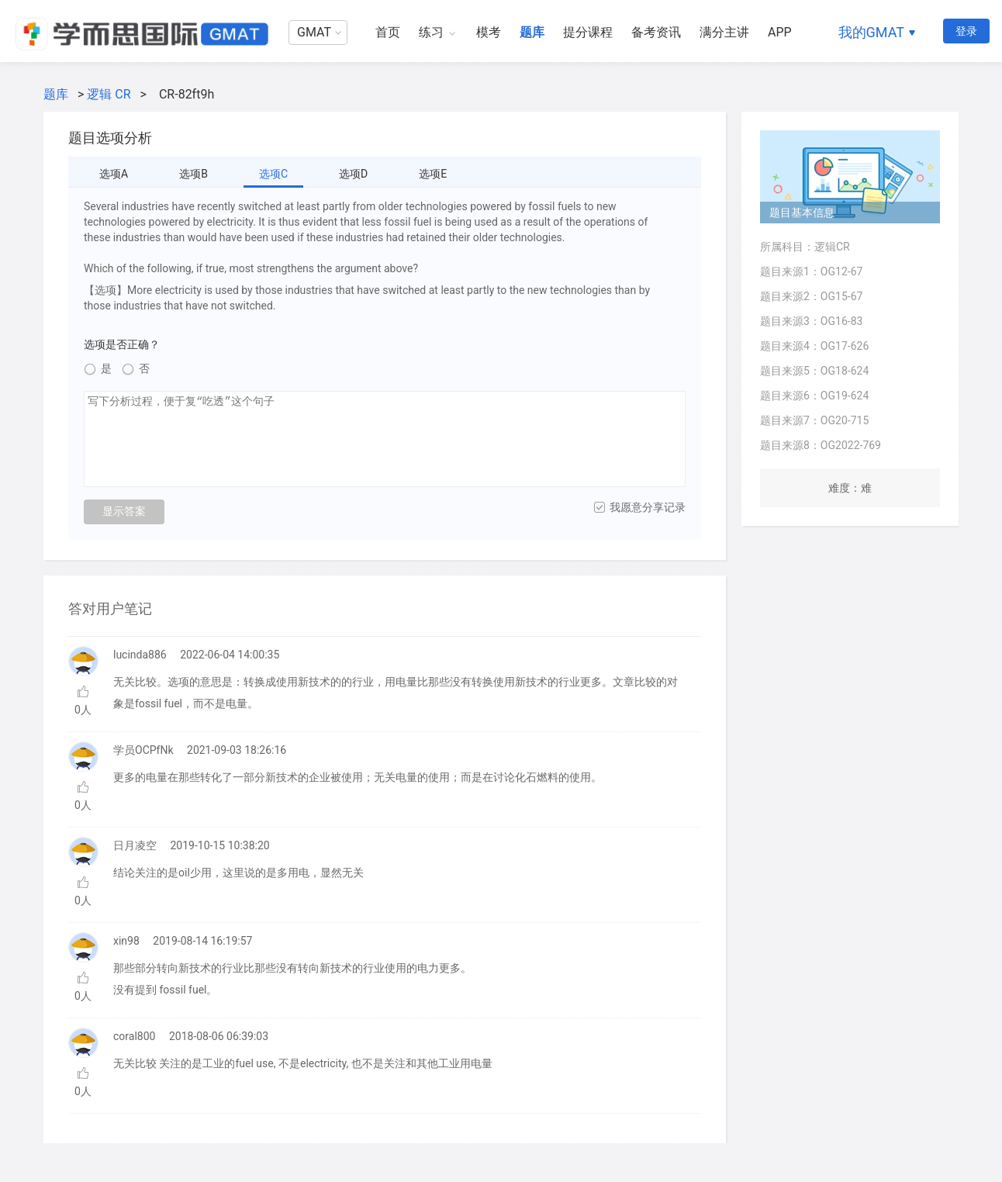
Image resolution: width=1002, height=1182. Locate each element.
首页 (387, 32)
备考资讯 (656, 32)
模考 (488, 32)
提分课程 (588, 32)
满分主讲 (724, 32)
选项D (353, 174)
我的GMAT (871, 32)
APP (780, 32)
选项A (113, 174)
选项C (273, 174)
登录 (966, 31)
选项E (433, 174)
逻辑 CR (108, 94)
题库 (532, 32)
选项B (193, 174)
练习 (431, 32)
